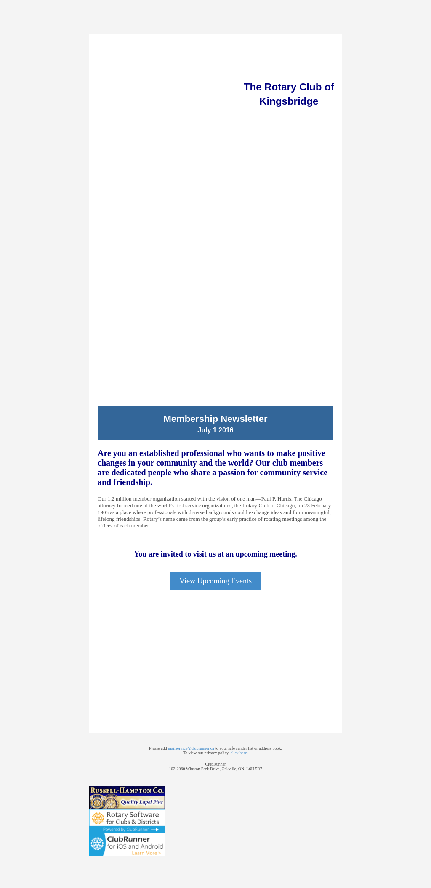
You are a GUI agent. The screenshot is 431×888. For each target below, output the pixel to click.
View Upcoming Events (215, 581)
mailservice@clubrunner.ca (191, 748)
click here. (239, 752)
